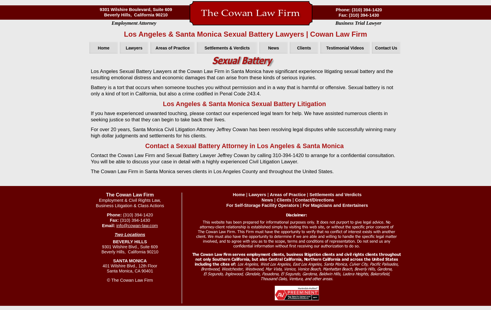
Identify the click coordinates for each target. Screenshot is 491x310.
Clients (284, 200)
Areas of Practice (288, 194)
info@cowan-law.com (137, 225)
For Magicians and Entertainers (335, 205)
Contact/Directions (314, 200)
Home (239, 194)
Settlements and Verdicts (335, 194)
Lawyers (257, 194)
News (267, 200)
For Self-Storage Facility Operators (262, 205)
